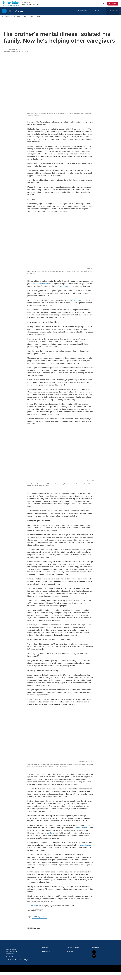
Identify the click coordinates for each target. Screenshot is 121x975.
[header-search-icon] (105, 5)
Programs (21, 19)
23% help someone (77, 303)
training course (81, 831)
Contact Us (95, 950)
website (51, 836)
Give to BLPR (46, 954)
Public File (70, 954)
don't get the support (63, 289)
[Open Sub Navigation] (34, 19)
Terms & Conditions (73, 950)
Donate (114, 5)
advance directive (84, 848)
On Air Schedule (8, 19)
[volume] (10, 14)
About (30, 19)
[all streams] (112, 14)
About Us (45, 950)
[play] (4, 14)
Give (38, 19)
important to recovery (41, 286)
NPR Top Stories (39, 919)
